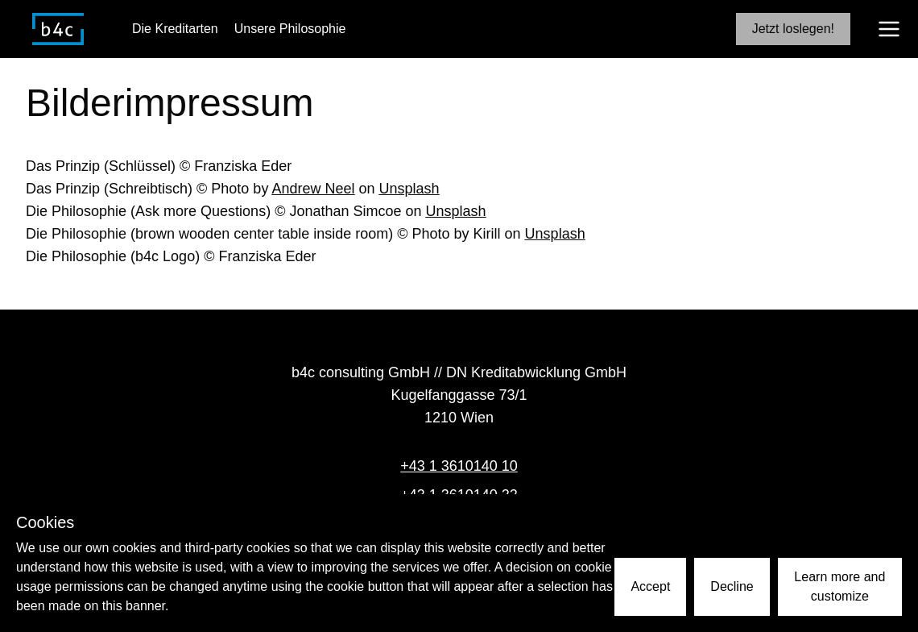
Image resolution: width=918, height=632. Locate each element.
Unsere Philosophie (290, 28)
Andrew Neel (312, 189)
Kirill (487, 234)
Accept (650, 586)
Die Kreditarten (175, 28)
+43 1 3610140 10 (459, 466)
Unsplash (408, 189)
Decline (731, 586)
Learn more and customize (839, 586)
